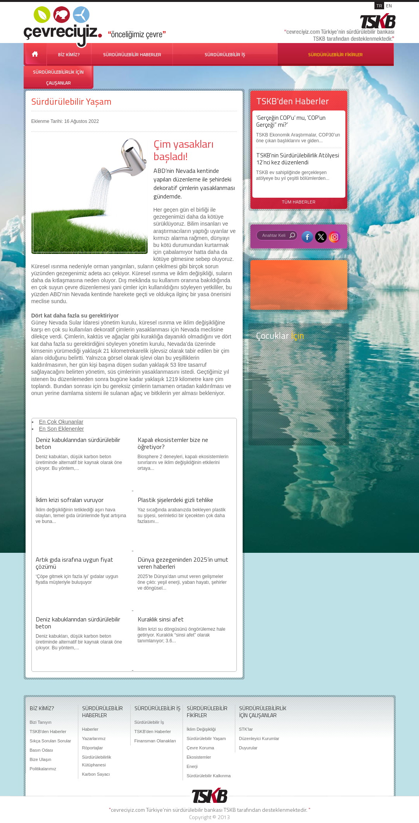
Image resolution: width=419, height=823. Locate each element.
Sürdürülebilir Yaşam (71, 101)
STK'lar (246, 729)
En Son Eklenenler (61, 429)
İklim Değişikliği (201, 729)
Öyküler (298, 395)
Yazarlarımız (94, 738)
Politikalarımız (43, 768)
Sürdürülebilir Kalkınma (209, 775)
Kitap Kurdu (298, 425)
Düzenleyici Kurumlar (259, 738)
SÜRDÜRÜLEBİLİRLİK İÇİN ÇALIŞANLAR (58, 77)
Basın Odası (41, 750)
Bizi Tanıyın (41, 722)
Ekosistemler (199, 757)
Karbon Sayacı (96, 774)
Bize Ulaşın (41, 759)
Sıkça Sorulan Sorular (50, 740)
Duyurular (248, 747)
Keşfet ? (298, 363)
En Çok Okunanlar (61, 422)
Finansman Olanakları (155, 740)
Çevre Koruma (200, 747)
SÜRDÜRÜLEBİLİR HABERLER (132, 54)
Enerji (192, 766)
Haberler (90, 729)
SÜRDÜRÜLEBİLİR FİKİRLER (335, 54)
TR (379, 5)
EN (389, 5)
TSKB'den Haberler (48, 731)
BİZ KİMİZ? (69, 54)
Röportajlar (92, 747)
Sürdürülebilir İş (149, 722)
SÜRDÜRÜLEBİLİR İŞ (225, 54)
